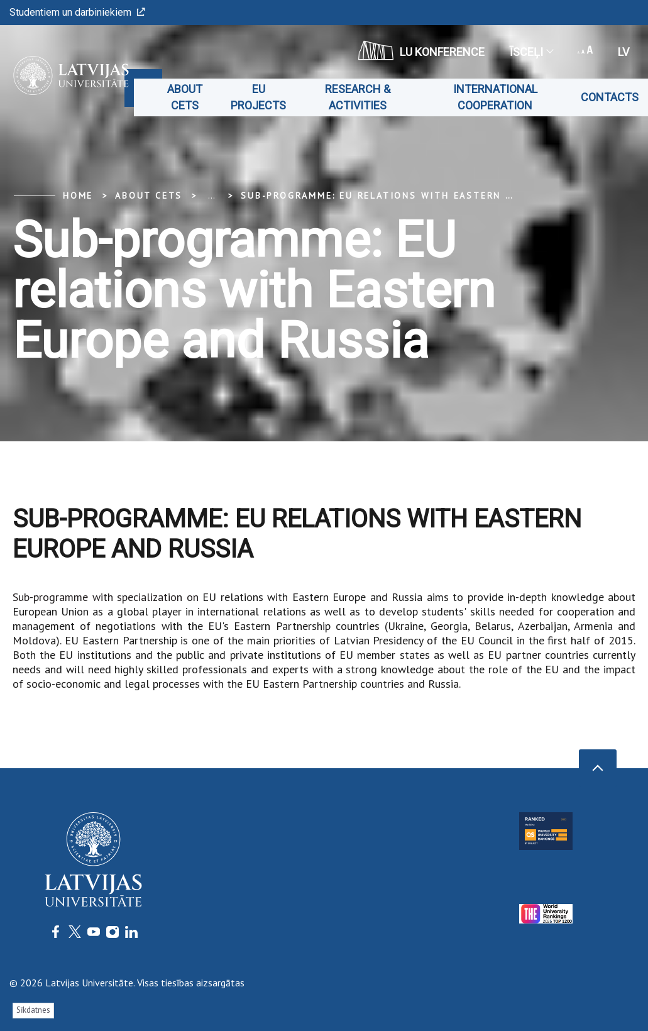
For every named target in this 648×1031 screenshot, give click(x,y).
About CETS (184, 97)
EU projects (258, 97)
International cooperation (495, 97)
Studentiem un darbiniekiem (77, 12)
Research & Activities (357, 97)
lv (623, 51)
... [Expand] (211, 195)
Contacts (610, 97)
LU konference (421, 50)
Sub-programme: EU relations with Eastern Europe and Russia (428, 195)
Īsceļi (531, 51)
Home (78, 195)
